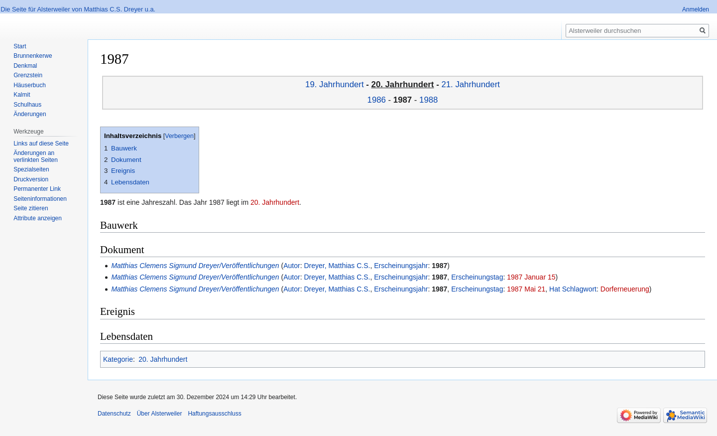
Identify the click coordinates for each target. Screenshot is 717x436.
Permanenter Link (37, 188)
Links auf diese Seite (41, 143)
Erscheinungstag (477, 277)
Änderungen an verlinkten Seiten (35, 156)
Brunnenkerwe (32, 55)
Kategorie (118, 359)
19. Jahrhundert (334, 84)
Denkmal (25, 65)
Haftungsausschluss (214, 413)
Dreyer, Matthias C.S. (337, 266)
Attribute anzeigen (37, 218)
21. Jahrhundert (470, 84)
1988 (428, 100)
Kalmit (21, 94)
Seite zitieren (30, 208)
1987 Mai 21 (526, 289)
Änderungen (29, 114)
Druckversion (30, 179)
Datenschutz (114, 413)
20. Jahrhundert (274, 202)
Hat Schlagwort (573, 289)
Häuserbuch (29, 85)
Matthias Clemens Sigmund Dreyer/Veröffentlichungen (195, 266)
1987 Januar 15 (531, 277)
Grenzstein (27, 75)
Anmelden (695, 9)
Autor (291, 266)
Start (19, 46)
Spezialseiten (31, 169)
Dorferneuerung (624, 289)
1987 (439, 266)
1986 (376, 100)
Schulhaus (27, 104)
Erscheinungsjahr (401, 266)
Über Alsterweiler (159, 413)
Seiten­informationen (40, 198)
